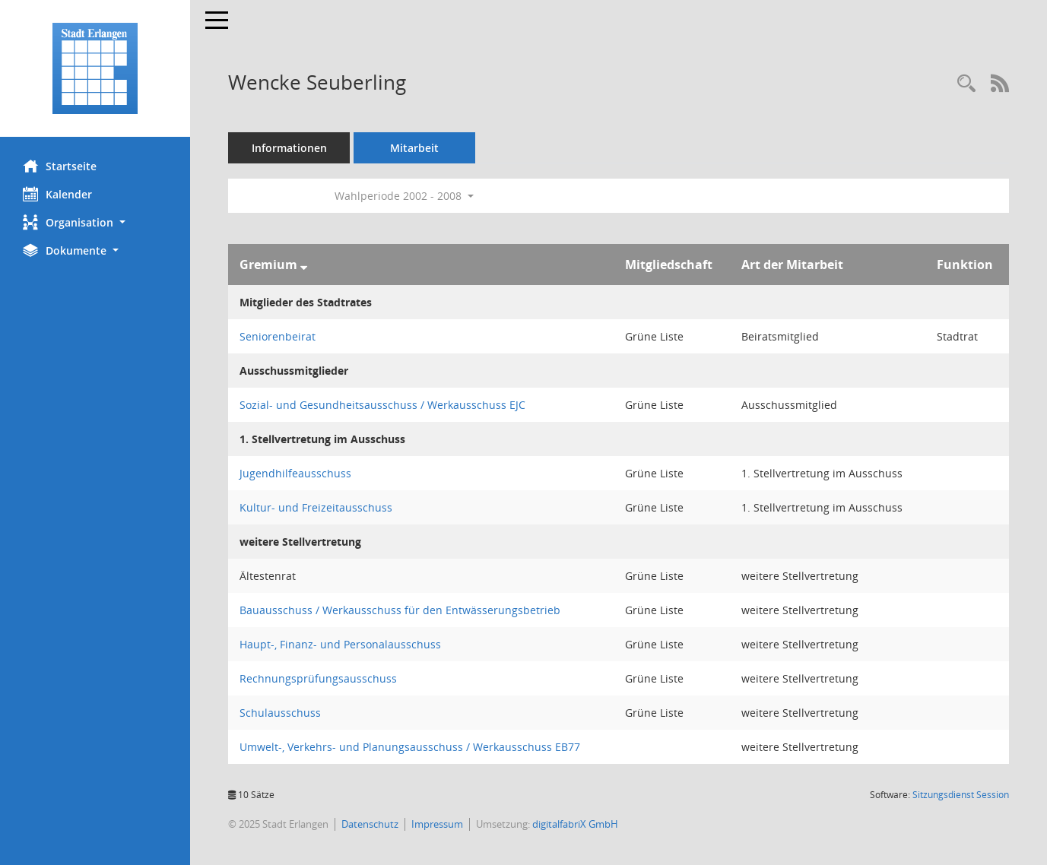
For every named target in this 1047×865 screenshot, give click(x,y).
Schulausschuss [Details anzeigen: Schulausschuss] (280, 712)
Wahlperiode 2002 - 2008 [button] (404, 196)
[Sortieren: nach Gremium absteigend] (303, 264)
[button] (95, 222)
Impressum (437, 824)
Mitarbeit (414, 148)
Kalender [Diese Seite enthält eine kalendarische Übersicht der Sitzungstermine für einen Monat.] (57, 193)
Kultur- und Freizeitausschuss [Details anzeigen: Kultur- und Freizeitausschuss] (316, 507)
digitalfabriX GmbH (575, 824)
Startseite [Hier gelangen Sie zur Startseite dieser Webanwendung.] (60, 165)
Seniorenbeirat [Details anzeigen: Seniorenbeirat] (278, 336)
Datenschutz (369, 824)
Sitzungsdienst (960, 794)
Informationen (289, 148)
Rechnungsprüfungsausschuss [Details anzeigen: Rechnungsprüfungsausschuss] (318, 678)
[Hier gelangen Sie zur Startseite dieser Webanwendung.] (95, 68)
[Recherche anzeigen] (966, 84)
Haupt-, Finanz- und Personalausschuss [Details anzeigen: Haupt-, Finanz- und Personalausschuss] (340, 644)
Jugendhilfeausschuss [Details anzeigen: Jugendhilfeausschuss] (295, 473)
